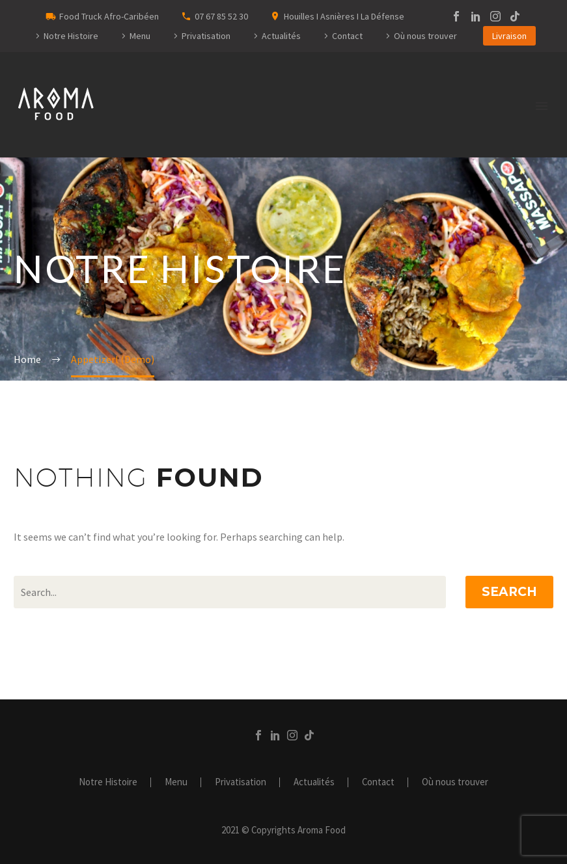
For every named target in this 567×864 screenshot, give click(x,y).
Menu (140, 36)
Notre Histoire (71, 36)
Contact (347, 36)
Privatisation (206, 36)
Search (509, 591)
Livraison (509, 36)
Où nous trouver (425, 36)
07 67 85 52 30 (221, 16)
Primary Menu (541, 106)
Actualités (281, 36)
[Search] (230, 592)
